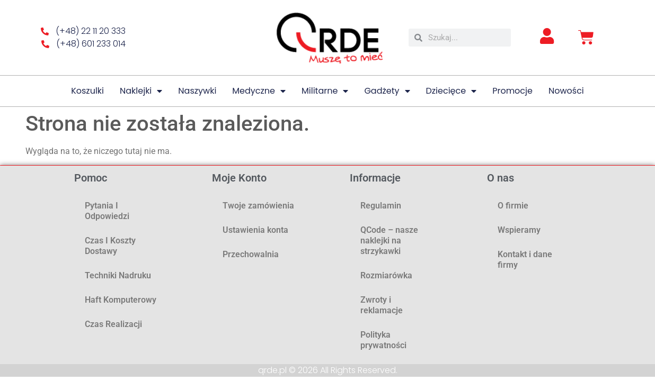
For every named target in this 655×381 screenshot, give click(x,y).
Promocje (512, 91)
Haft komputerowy (120, 300)
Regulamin (380, 206)
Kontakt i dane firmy (525, 259)
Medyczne (259, 91)
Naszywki (197, 91)
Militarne (325, 91)
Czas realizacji (113, 324)
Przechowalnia (251, 254)
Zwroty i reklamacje (381, 305)
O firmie (513, 206)
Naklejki (141, 91)
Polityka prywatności (383, 340)
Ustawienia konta (255, 230)
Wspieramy (519, 230)
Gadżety (387, 91)
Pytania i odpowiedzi (107, 211)
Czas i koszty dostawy (110, 245)
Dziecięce (451, 91)
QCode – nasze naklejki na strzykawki (389, 240)
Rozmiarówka (386, 275)
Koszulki (87, 91)
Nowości (566, 91)
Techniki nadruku (118, 275)
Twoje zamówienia (258, 206)
